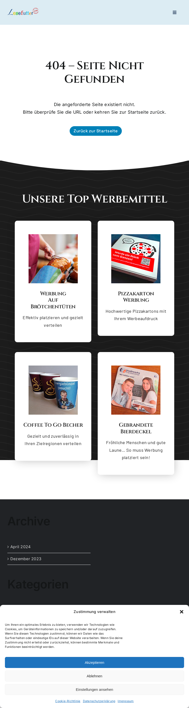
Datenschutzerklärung (99, 701)
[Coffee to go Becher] (53, 367)
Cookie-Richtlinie (67, 701)
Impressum (126, 701)
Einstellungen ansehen (94, 689)
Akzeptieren (94, 662)
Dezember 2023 (25, 558)
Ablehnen (94, 676)
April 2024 (20, 546)
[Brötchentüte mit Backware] (53, 236)
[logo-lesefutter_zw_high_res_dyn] (23, 9)
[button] (181, 611)
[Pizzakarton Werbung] (135, 236)
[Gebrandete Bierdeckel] (135, 367)
